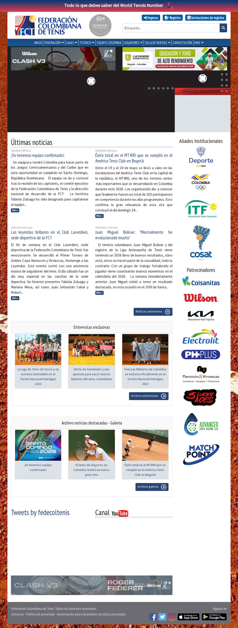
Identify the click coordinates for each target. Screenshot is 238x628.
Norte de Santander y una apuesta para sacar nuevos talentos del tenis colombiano (91, 374)
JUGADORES (131, 42)
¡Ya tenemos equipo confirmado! (37, 155)
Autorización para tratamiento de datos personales (91, 614)
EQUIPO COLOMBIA (109, 42)
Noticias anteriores (153, 312)
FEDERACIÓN (52, 42)
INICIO (38, 42)
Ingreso (151, 17)
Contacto (17, 614)
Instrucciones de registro (205, 17)
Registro (173, 17)
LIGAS (70, 42)
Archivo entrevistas (148, 396)
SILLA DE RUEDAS (156, 42)
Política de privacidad (40, 614)
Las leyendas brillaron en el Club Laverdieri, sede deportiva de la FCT (49, 235)
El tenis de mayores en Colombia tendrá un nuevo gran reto (91, 470)
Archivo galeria (152, 487)
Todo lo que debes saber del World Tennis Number (119, 5)
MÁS (197, 42)
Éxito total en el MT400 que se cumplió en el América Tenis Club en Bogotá (134, 158)
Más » (15, 210)
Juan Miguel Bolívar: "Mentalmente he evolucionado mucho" (134, 235)
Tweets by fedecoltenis (40, 512)
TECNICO (85, 42)
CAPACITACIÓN (182, 42)
